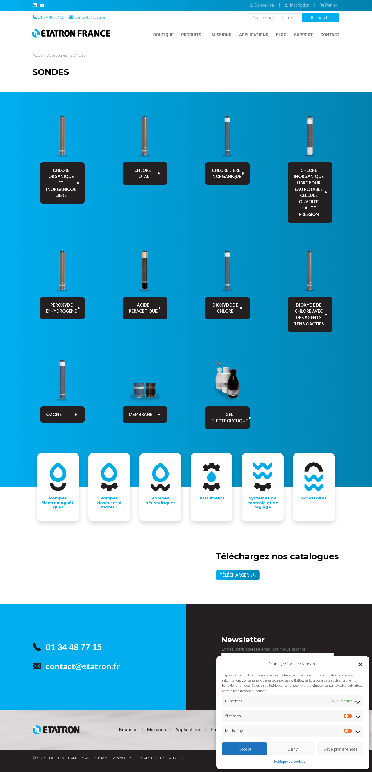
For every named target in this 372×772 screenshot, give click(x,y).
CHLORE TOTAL (147, 173)
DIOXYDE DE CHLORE (228, 308)
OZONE (62, 414)
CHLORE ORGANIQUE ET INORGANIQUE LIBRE (63, 183)
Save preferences (341, 749)
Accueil (38, 55)
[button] (360, 663)
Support (303, 35)
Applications (253, 35)
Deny (292, 749)
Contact (330, 35)
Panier (328, 5)
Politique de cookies (289, 761)
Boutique (163, 35)
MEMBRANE (145, 414)
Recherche (321, 17)
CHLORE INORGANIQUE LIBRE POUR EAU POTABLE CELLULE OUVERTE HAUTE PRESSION (311, 192)
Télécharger (237, 575)
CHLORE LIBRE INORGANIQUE (228, 173)
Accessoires (57, 55)
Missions (221, 35)
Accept (244, 749)
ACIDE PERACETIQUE (145, 308)
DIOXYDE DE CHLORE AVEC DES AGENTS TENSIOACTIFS (311, 314)
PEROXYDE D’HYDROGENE (63, 308)
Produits (191, 35)
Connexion (261, 5)
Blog (281, 35)
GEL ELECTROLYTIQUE (230, 417)
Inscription (297, 5)
